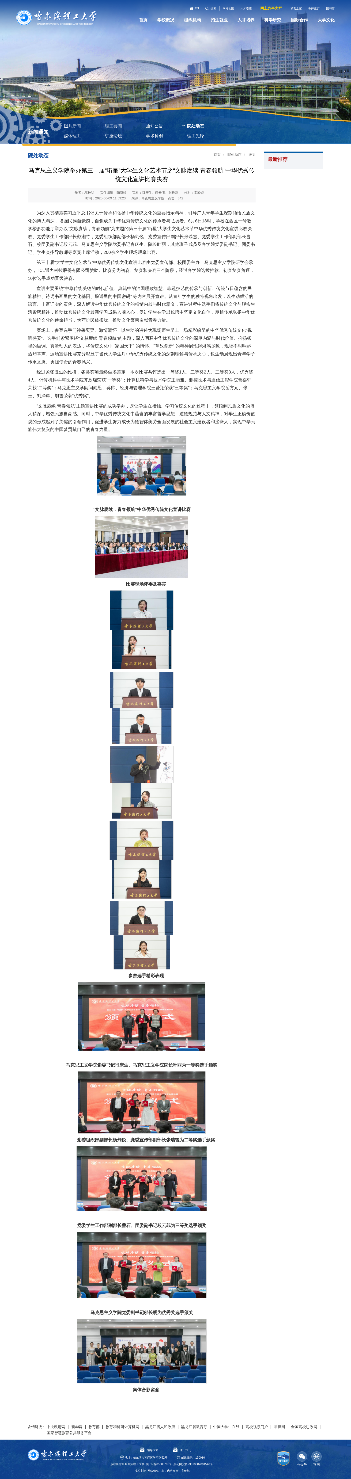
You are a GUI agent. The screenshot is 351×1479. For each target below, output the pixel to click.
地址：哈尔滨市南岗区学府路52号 (146, 1457)
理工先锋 (195, 135)
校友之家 (296, 8)
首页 (217, 154)
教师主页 (314, 8)
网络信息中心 (155, 1470)
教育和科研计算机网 (122, 1427)
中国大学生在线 (226, 1427)
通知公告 (154, 126)
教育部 (94, 1427)
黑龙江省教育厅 (194, 1427)
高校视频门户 (256, 1427)
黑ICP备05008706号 (159, 1464)
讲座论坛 (113, 135)
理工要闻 (113, 126)
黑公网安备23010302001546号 (193, 1464)
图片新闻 (72, 126)
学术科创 (154, 135)
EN (194, 8)
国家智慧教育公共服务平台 (69, 1433)
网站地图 (228, 8)
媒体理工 (72, 135)
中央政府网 (56, 1427)
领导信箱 (149, 1450)
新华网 (77, 1427)
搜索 (210, 8)
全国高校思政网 (304, 1427)
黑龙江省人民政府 (160, 1427)
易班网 (279, 1427)
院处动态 (195, 126)
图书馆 (330, 8)
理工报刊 (182, 1450)
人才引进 (246, 8)
